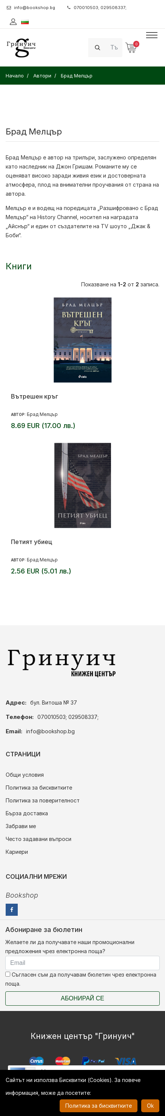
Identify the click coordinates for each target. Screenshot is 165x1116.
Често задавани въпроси (38, 839)
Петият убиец (31, 542)
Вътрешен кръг (34, 396)
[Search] (114, 47)
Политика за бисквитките (39, 787)
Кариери (17, 852)
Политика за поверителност (43, 800)
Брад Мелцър (24, 157)
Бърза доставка (27, 813)
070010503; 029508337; (96, 7)
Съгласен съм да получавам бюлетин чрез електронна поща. (80, 979)
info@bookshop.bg (31, 7)
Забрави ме (21, 826)
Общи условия (25, 774)
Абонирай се (82, 998)
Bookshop (22, 895)
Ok (150, 1105)
